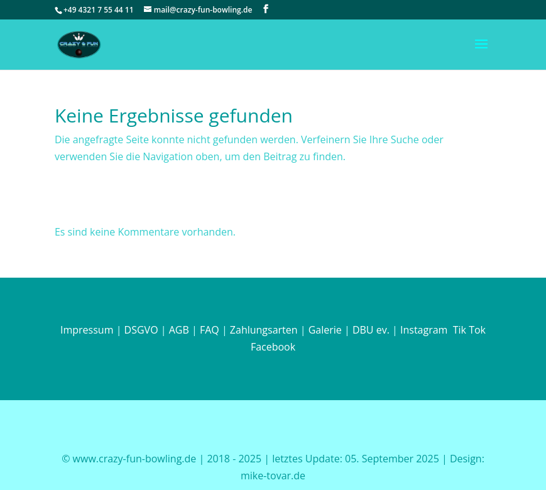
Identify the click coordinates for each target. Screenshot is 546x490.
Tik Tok (469, 330)
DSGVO (141, 330)
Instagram (423, 330)
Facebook (273, 347)
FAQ (209, 330)
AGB (179, 330)
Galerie (325, 330)
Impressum (86, 330)
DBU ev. (371, 330)
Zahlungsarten (264, 330)
